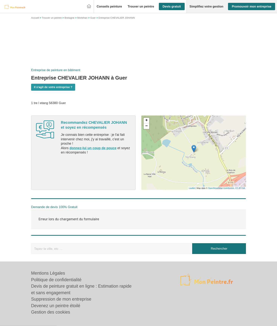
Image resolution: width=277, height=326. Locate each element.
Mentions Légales (48, 273)
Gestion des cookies (50, 312)
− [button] (146, 126)
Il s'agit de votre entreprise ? (53, 87)
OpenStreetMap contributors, (221, 188)
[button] (109, 6)
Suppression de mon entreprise (61, 299)
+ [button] (146, 120)
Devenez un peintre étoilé (55, 305)
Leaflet (192, 188)
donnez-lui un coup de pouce (93, 148)
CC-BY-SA (240, 188)
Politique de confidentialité (56, 279)
